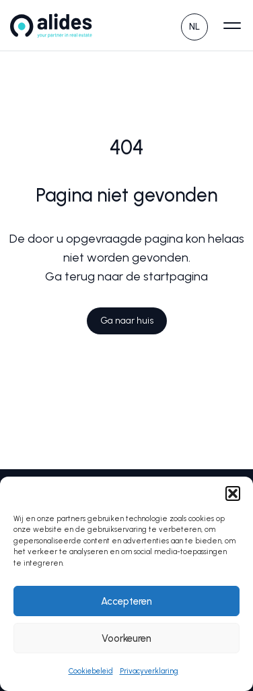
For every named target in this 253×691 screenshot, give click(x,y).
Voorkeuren (126, 638)
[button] (233, 493)
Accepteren (126, 601)
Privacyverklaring (149, 671)
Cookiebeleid (91, 671)
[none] (194, 25)
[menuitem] (194, 25)
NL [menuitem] (194, 26)
